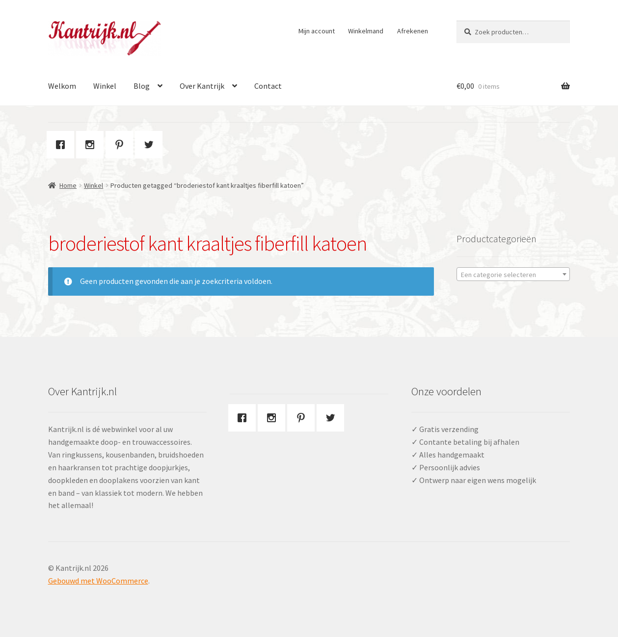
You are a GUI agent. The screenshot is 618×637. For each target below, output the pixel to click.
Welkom (62, 86)
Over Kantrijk (202, 86)
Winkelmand (365, 30)
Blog (142, 86)
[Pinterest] (121, 144)
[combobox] (513, 274)
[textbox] (513, 274)
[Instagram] (92, 144)
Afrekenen (412, 30)
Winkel (104, 86)
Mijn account (316, 30)
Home (68, 185)
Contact (268, 86)
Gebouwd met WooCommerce (98, 581)
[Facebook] (63, 144)
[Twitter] (151, 144)
